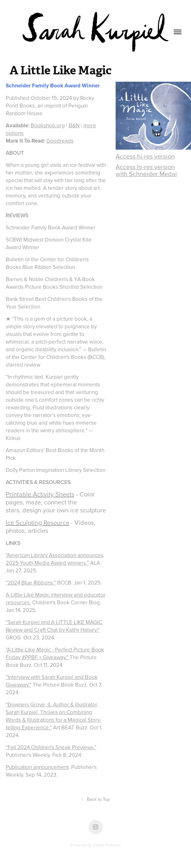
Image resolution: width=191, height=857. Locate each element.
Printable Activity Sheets (40, 494)
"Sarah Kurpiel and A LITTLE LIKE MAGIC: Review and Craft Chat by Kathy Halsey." (54, 626)
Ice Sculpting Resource (37, 522)
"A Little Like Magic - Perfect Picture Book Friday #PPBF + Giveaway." (55, 653)
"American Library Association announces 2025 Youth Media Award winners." (54, 559)
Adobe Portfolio (106, 845)
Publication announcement (37, 767)
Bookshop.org (48, 125)
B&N (74, 125)
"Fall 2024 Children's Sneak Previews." (51, 747)
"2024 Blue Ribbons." (31, 582)
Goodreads (59, 141)
